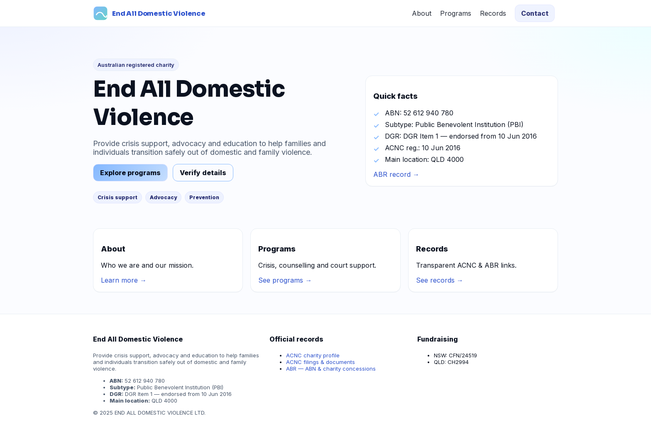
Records (493, 13)
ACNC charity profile (313, 355)
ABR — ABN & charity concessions (331, 368)
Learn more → (124, 280)
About (421, 13)
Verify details (203, 173)
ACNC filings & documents (320, 362)
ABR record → (396, 174)
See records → (439, 280)
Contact (534, 13)
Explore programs (130, 173)
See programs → (285, 280)
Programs (455, 13)
